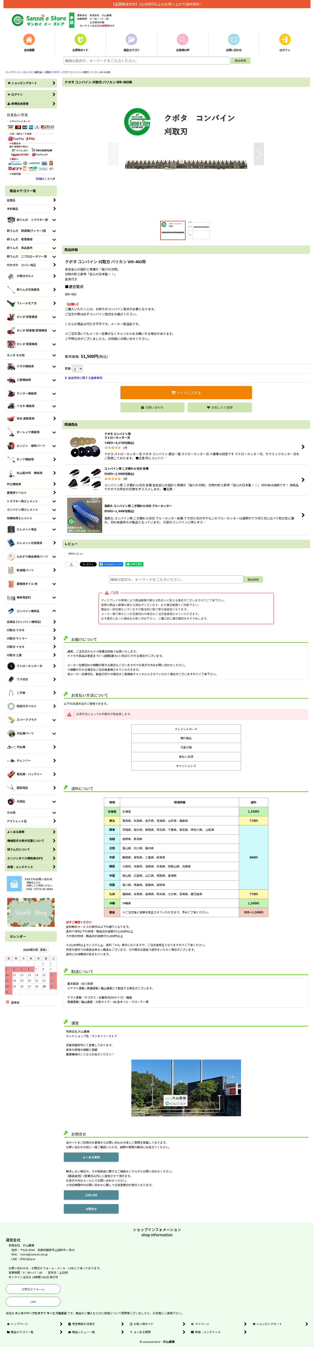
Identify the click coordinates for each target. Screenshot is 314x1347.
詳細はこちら (45, 179)
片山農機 (169, 1342)
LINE (33, 1302)
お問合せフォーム (33, 1289)
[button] (113, 153)
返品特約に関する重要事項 (83, 378)
